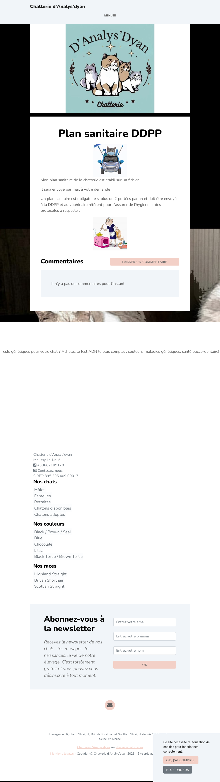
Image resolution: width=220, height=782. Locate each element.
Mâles (38, 490)
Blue (37, 539)
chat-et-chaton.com (129, 748)
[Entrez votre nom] (144, 651)
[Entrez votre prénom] (144, 637)
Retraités (41, 503)
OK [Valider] (144, 665)
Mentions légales (62, 754)
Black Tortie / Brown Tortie (57, 557)
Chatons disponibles (51, 509)
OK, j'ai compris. (181, 760)
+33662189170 (50, 466)
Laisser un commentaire (144, 262)
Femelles (41, 496)
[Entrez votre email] (144, 623)
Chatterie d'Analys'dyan (61, 6)
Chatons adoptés (48, 515)
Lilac (37, 551)
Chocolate (42, 545)
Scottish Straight (48, 587)
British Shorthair (48, 581)
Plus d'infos (177, 770)
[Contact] (110, 706)
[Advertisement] (110, 411)
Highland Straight (49, 575)
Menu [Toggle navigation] (110, 16)
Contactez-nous (48, 471)
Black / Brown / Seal (51, 532)
